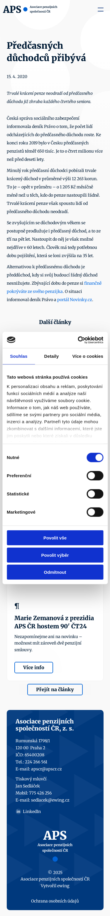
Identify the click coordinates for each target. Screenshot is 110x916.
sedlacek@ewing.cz (50, 800)
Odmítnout (55, 572)
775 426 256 (40, 793)
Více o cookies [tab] (87, 356)
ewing (63, 885)
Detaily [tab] (51, 356)
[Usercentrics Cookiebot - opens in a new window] (78, 340)
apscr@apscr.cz (46, 769)
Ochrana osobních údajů (55, 901)
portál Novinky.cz (74, 299)
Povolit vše (55, 537)
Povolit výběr (55, 554)
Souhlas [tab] (18, 356)
